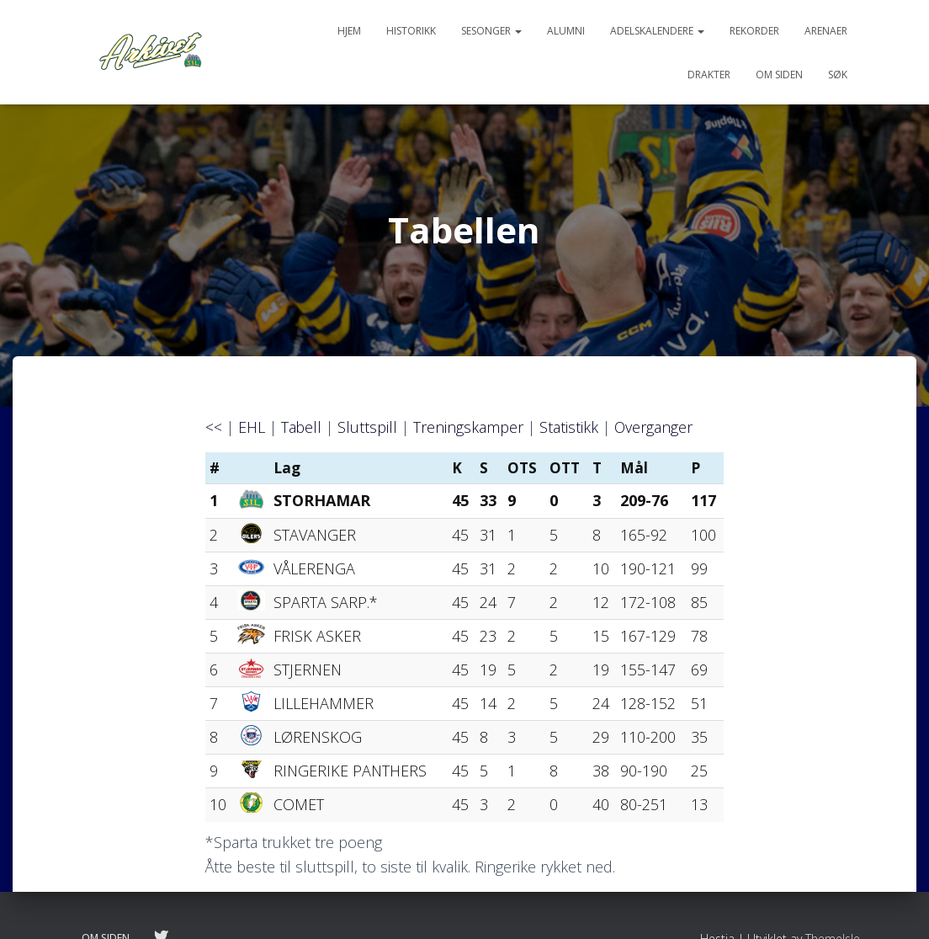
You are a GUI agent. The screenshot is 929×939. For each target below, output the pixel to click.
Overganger (654, 427)
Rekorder (754, 31)
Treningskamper (469, 427)
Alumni (566, 31)
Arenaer (825, 31)
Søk (837, 74)
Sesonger (491, 31)
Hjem (349, 31)
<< (213, 427)
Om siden (779, 74)
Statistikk (569, 427)
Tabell (301, 427)
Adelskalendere (657, 31)
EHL (251, 427)
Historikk (411, 31)
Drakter (708, 74)
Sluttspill (368, 427)
